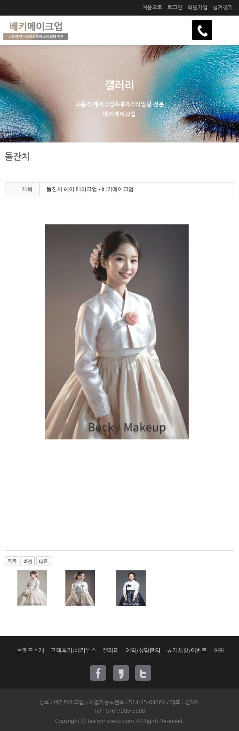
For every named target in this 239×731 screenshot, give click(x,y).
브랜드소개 (30, 651)
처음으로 (152, 7)
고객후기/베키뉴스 (73, 651)
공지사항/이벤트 (187, 651)
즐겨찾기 (223, 7)
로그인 (174, 7)
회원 (219, 651)
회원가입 (197, 7)
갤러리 (111, 651)
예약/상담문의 (142, 651)
